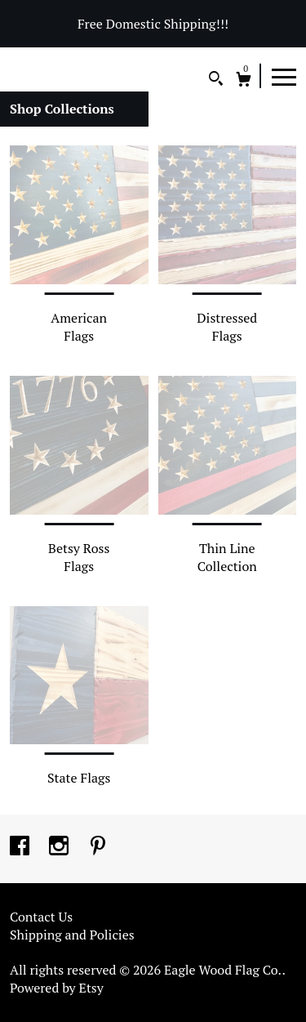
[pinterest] (98, 847)
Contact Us (41, 917)
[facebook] (21, 847)
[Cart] (243, 81)
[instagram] (60, 847)
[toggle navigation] (284, 76)
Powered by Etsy (57, 988)
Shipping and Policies (72, 935)
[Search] (216, 80)
